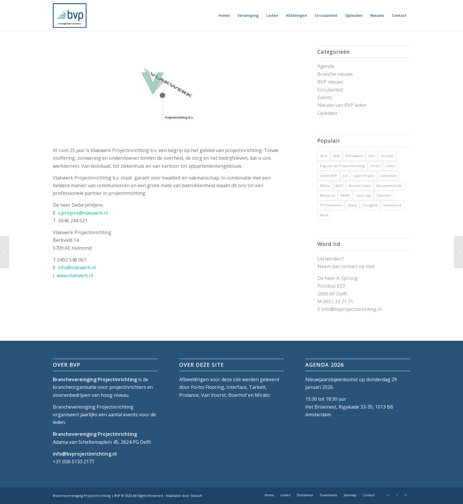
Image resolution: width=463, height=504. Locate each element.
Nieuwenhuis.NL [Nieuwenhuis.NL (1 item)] (389, 185)
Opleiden (327, 113)
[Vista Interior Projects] (458, 252)
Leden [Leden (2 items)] (391, 166)
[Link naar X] (396, 494)
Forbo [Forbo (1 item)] (375, 166)
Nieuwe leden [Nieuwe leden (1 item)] (360, 185)
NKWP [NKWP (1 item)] (345, 195)
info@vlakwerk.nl (77, 267)
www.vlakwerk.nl (75, 275)
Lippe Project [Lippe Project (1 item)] (363, 175)
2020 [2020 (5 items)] (336, 156)
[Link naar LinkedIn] (388, 494)
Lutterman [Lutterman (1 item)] (388, 175)
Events (324, 97)
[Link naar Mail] (405, 494)
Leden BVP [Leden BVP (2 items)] (328, 175)
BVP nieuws (330, 82)
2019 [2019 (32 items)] (323, 156)
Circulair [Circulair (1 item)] (387, 156)
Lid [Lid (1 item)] (345, 175)
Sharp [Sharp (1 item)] (352, 205)
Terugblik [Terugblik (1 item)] (370, 205)
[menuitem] (224, 15)
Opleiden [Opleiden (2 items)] (383, 195)
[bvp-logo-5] (70, 15)
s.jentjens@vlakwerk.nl (83, 213)
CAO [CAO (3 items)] (371, 156)
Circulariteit (330, 90)
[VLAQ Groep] (4, 252)
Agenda (325, 66)
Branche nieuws (335, 74)
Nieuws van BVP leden (342, 105)
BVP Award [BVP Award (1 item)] (354, 156)
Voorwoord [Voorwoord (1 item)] (392, 205)
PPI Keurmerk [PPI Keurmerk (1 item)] (331, 205)
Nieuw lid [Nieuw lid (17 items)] (327, 195)
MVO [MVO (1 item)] (339, 185)
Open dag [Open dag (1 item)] (363, 195)
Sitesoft (196, 495)
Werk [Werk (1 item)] (324, 215)
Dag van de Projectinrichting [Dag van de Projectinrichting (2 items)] (342, 166)
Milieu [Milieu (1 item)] (325, 185)
